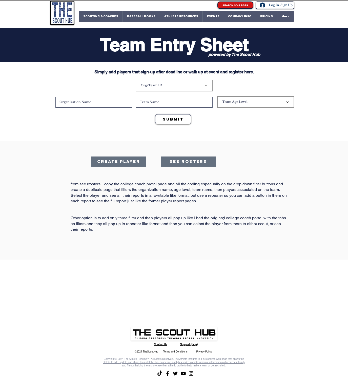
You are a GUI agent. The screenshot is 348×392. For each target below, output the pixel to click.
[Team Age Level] (255, 102)
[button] (100, 16)
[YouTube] (183, 373)
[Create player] (118, 161)
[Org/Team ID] (174, 85)
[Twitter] (175, 373)
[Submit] (173, 119)
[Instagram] (191, 373)
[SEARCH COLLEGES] (235, 5)
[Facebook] (168, 373)
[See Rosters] (188, 161)
